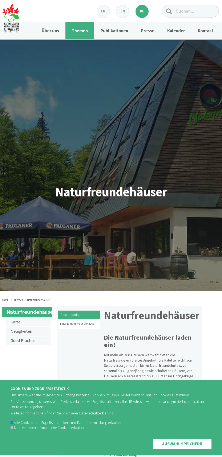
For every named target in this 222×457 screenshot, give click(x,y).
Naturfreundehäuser (29, 312)
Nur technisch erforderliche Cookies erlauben (49, 433)
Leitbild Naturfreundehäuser (78, 324)
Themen (80, 31)
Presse (147, 31)
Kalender (176, 31)
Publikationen (114, 31)
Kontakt (205, 31)
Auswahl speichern (182, 450)
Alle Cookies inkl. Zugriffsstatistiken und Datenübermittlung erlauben (68, 428)
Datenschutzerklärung (96, 419)
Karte (15, 322)
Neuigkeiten (21, 331)
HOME (5, 300)
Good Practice (23, 341)
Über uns (50, 31)
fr (103, 11)
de (142, 11)
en (123, 11)
